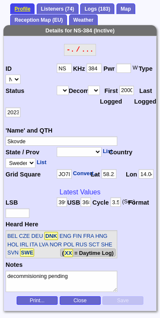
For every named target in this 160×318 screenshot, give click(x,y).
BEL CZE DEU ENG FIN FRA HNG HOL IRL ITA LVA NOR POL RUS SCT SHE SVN (59, 244)
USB (73, 202)
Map (126, 9)
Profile (22, 9)
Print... (37, 301)
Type (146, 68)
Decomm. (78, 90)
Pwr (109, 68)
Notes (14, 264)
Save (122, 301)
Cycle (101, 202)
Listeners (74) (57, 9)
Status (15, 90)
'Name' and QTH (29, 130)
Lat (95, 174)
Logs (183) (97, 9)
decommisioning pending (61, 281)
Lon (131, 174)
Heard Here (22, 224)
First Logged (109, 96)
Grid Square (23, 174)
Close (80, 301)
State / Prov (22, 152)
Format (136, 202)
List (108, 151)
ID (9, 68)
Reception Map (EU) (39, 20)
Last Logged (143, 96)
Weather (83, 20)
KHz (79, 68)
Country (120, 152)
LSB (12, 202)
